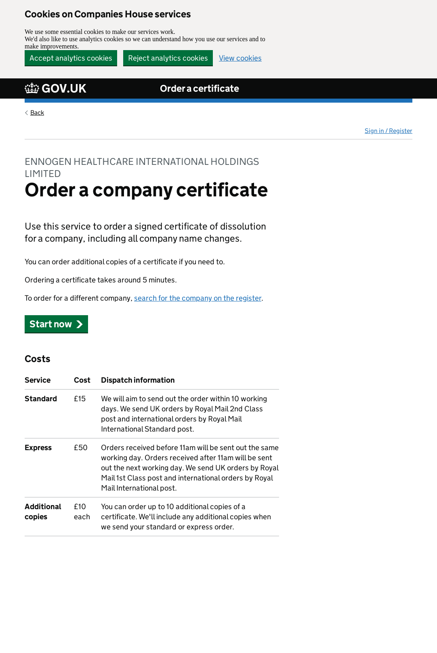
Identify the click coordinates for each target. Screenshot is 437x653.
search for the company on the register (197, 298)
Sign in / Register (388, 131)
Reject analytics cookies (168, 58)
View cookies (240, 58)
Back (37, 112)
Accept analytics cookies (70, 58)
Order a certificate (199, 88)
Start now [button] (56, 324)
